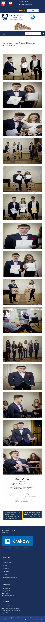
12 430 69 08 (23, 1)
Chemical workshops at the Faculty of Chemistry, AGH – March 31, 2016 (32, 514)
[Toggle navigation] (3, 33)
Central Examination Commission (11, 610)
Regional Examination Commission (12, 612)
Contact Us (6, 574)
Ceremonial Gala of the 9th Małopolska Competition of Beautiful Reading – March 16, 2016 (12, 515)
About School (7, 562)
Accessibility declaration (10, 577)
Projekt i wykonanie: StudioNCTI (34, 619)
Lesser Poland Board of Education (11, 608)
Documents (6, 571)
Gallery (5, 565)
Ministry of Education (8, 606)
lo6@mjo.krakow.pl (25, 4)
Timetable (6, 568)
